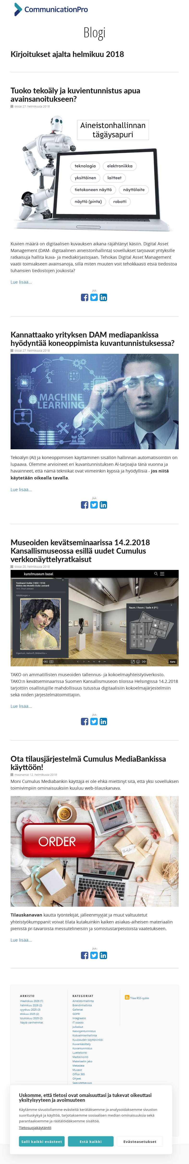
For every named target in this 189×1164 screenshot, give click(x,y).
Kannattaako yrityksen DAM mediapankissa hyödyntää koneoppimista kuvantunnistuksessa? (93, 339)
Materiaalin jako (82, 1061)
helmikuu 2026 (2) (31, 1005)
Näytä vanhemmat (31, 1022)
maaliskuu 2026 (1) (31, 1001)
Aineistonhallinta (83, 1001)
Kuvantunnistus (82, 1048)
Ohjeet (77, 1078)
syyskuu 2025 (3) (30, 1009)
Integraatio (79, 1018)
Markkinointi (80, 1057)
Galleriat (78, 1009)
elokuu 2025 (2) (29, 1014)
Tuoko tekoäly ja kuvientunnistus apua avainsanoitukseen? (75, 94)
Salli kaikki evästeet (41, 1141)
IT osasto (78, 1022)
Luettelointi (80, 1052)
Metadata (78, 1065)
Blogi (94, 32)
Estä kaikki (91, 1141)
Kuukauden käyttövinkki (88, 1039)
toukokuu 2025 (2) (31, 1018)
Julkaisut (78, 1027)
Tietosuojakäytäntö (35, 1127)
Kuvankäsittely (82, 1044)
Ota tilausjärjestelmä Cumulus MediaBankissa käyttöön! (88, 763)
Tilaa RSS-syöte (139, 998)
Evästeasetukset (140, 1141)
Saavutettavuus (82, 1083)
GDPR (76, 1014)
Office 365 (79, 1074)
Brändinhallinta (82, 1005)
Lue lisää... (21, 282)
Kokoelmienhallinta (85, 1035)
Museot (77, 1070)
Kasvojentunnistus (84, 1031)
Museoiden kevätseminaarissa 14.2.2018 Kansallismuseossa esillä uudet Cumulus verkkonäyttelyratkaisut (80, 551)
